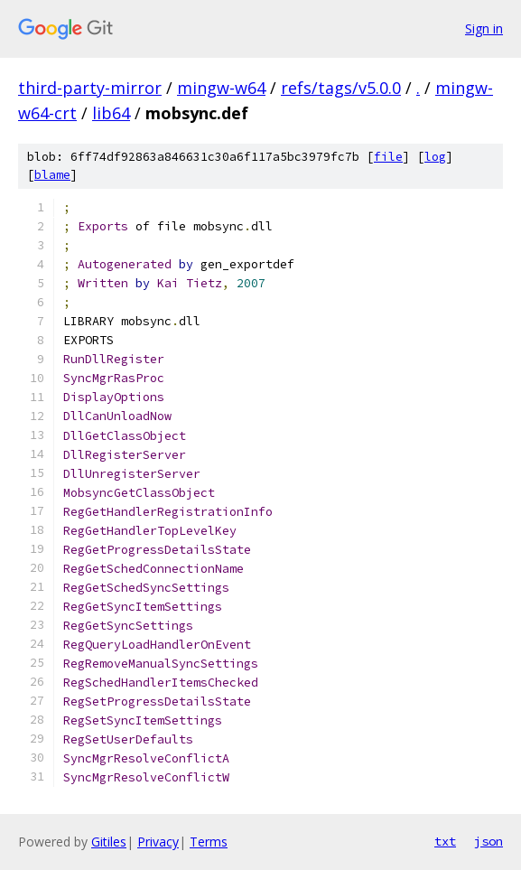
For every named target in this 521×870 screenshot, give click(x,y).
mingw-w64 (221, 87)
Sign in (484, 28)
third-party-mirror (90, 87)
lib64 (111, 113)
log (435, 156)
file (388, 156)
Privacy (158, 841)
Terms (209, 841)
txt (445, 841)
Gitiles (108, 841)
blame (52, 174)
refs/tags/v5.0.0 (341, 87)
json (488, 841)
